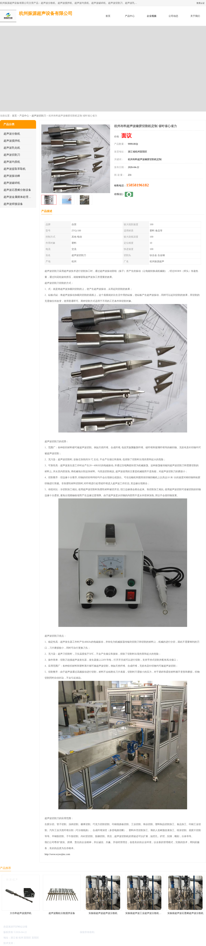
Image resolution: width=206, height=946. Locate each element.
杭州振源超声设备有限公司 (64, 932)
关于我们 (195, 16)
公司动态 (173, 16)
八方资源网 (22, 943)
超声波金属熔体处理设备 (19, 196)
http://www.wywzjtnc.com (57, 854)
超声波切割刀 (39, 115)
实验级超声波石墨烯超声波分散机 (185, 913)
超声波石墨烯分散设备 (17, 189)
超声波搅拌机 (12, 140)
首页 (108, 16)
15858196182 (137, 185)
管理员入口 (45, 943)
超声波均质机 (12, 161)
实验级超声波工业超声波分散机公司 (144, 913)
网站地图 (56, 943)
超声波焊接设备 (13, 203)
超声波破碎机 (12, 182)
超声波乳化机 (12, 147)
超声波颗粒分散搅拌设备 (62, 913)
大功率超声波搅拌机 (20, 913)
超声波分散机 (12, 133)
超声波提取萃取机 (15, 168)
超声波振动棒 (12, 175)
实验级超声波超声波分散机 (103, 913)
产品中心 (130, 16)
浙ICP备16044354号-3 (38, 932)
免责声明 (33, 943)
